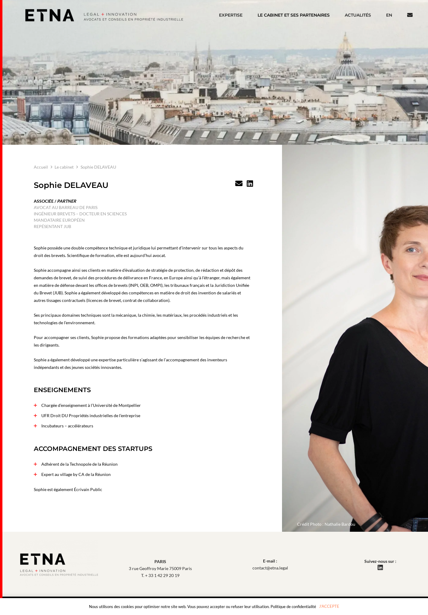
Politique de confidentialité (293, 606)
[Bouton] (410, 15)
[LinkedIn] (250, 183)
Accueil (41, 167)
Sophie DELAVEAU (98, 167)
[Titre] (239, 183)
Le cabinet (64, 167)
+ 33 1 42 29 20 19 (162, 575)
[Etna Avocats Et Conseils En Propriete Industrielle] (104, 15)
